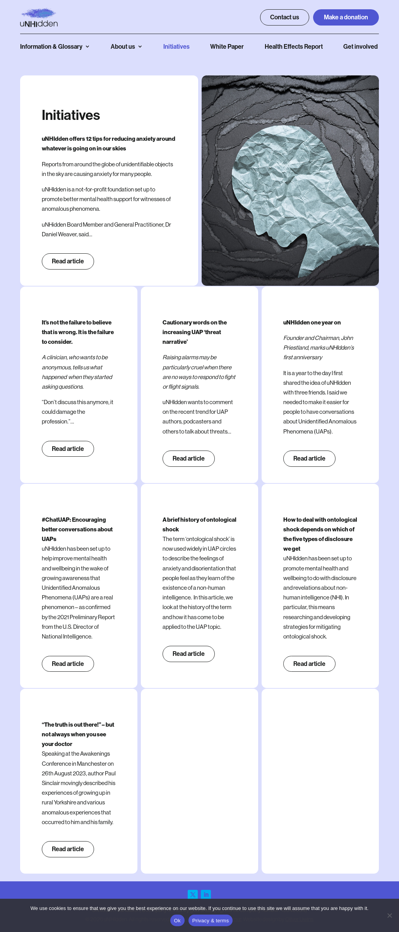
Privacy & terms (210, 920)
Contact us (284, 17)
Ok (177, 920)
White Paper (227, 46)
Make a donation (346, 17)
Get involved (360, 46)
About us (123, 46)
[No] (389, 915)
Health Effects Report (294, 46)
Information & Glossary (51, 46)
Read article (68, 261)
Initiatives (176, 46)
